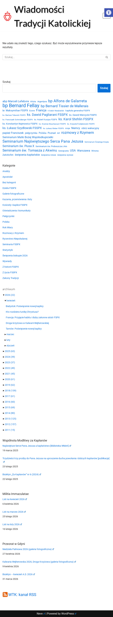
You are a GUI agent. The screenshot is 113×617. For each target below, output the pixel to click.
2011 (10, 430)
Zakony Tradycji (10, 278)
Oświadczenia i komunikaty (16, 210)
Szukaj (6, 81)
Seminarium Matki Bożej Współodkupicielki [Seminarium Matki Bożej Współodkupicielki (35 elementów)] (27, 137)
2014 (10, 413)
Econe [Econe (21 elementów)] (32, 111)
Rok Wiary (7, 227)
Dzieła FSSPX (9, 188)
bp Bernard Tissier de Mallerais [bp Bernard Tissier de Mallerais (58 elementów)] (64, 106)
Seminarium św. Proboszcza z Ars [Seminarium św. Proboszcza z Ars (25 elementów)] (51, 146)
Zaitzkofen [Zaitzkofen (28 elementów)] (7, 155)
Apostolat (7, 177)
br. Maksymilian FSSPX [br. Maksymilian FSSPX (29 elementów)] (15, 110)
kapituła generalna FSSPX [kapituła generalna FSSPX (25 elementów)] (77, 110)
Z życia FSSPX (9, 272)
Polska (5, 221)
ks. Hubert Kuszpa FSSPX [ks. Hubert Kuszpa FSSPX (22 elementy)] (45, 119)
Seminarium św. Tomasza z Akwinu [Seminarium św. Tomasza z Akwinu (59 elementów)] (29, 150)
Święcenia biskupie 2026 (15, 255)
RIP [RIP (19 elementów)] (58, 133)
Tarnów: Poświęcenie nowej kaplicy (24, 328)
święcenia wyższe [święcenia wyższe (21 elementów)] (65, 155)
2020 (10, 379)
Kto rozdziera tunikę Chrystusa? (22, 311)
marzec (10, 334)
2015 (10, 407)
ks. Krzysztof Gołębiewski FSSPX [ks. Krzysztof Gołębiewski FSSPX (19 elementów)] (81, 124)
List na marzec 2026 (14, 511)
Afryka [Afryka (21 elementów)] (33, 101)
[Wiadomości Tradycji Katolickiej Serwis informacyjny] (50, 16)
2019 (10, 385)
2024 (10, 356)
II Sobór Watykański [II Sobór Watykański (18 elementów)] (56, 111)
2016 (10, 401)
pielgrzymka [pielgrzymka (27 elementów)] (31, 133)
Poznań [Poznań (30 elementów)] (52, 133)
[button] (108, 12)
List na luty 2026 (12, 524)
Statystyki (7, 250)
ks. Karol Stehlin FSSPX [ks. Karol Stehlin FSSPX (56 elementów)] (75, 119)
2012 (10, 424)
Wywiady (7, 261)
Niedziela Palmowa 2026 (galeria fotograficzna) (28, 549)
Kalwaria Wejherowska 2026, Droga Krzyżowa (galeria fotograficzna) (39, 561)
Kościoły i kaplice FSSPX (14, 205)
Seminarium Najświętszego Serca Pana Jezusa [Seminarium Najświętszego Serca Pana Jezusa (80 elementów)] (42, 141)
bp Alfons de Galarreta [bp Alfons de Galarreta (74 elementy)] (67, 101)
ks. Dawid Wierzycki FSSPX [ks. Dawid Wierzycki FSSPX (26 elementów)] (83, 115)
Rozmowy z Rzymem (13, 233)
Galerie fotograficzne (13, 193)
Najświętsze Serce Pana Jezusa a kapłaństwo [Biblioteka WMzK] (36, 445)
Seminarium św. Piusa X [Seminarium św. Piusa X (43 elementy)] (18, 146)
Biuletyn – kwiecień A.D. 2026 (18, 574)
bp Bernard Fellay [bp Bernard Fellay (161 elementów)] (20, 106)
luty (8, 340)
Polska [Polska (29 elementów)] (42, 133)
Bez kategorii (9, 182)
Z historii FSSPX (10, 266)
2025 (10, 351)
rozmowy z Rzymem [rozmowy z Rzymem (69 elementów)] (77, 132)
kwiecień (10, 300)
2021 (10, 373)
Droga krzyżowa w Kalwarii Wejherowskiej (27, 323)
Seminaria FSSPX (11, 244)
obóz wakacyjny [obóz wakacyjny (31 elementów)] (90, 128)
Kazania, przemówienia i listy (17, 199)
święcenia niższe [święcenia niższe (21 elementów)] (48, 155)
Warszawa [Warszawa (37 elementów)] (83, 150)
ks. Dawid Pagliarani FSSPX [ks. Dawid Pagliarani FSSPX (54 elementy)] (47, 115)
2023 (10, 362)
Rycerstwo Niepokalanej (14, 238)
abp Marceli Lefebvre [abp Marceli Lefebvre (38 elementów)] (15, 101)
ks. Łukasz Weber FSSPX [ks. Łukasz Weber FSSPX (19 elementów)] (53, 128)
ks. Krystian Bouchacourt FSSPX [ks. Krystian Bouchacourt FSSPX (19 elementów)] (52, 124)
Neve (41, 613)
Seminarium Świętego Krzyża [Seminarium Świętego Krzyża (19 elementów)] (97, 142)
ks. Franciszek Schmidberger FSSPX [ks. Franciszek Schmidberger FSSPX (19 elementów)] (17, 120)
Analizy (6, 171)
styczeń (10, 345)
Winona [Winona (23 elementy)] (95, 151)
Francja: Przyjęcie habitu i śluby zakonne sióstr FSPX (33, 317)
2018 (10, 390)
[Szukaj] (52, 57)
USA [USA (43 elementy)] (73, 150)
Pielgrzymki (8, 216)
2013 (10, 418)
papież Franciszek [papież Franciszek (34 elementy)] (13, 132)
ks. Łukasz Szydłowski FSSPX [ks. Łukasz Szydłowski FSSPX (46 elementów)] (22, 128)
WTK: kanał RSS (22, 594)
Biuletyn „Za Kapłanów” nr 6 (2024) (21, 474)
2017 (10, 396)
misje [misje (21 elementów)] (67, 128)
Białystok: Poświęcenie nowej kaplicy (25, 306)
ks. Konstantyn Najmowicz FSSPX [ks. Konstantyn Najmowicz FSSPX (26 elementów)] (20, 123)
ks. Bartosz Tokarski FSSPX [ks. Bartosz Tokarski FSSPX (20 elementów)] (14, 115)
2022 (10, 368)
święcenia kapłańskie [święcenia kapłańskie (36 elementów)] (27, 154)
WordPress (68, 613)
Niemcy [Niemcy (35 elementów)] (75, 128)
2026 (10, 295)
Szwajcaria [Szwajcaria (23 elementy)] (63, 151)
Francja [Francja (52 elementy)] (41, 110)
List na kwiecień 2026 (14, 499)
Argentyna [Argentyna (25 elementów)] (42, 101)
